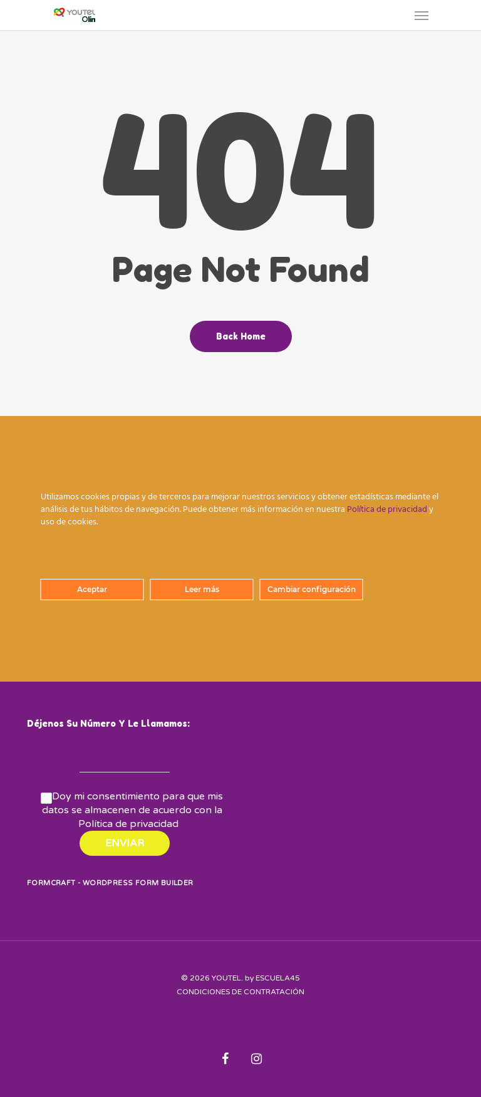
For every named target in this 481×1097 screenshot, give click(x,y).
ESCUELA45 (278, 978)
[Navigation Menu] (421, 15)
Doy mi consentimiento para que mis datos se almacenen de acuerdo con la (133, 809)
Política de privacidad (128, 824)
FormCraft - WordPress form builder (110, 883)
